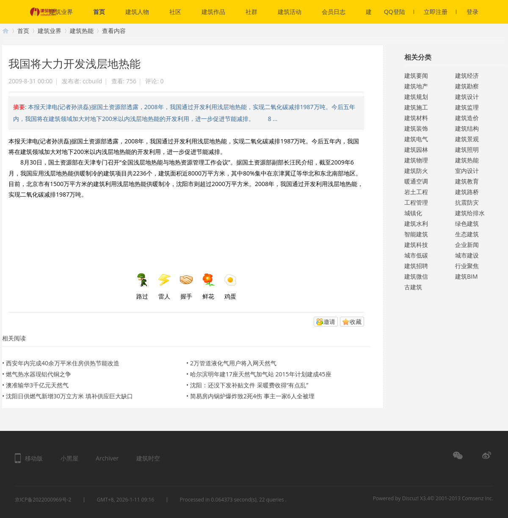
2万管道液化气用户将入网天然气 (233, 363)
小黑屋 (69, 458)
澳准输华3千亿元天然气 (37, 385)
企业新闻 (467, 245)
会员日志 (333, 12)
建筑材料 (416, 118)
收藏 (356, 322)
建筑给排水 (470, 213)
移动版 (34, 458)
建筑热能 (82, 31)
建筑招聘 (416, 266)
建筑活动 (289, 12)
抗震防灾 (467, 202)
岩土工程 (416, 192)
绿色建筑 (467, 223)
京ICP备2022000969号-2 (43, 499)
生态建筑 (467, 234)
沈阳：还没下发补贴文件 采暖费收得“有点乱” (249, 385)
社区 (175, 12)
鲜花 (208, 286)
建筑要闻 (416, 75)
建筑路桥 (467, 192)
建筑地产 (416, 86)
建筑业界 (61, 12)
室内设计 (467, 171)
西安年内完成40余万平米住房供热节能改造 (62, 363)
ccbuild (92, 81)
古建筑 (413, 287)
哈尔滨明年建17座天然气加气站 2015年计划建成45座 (260, 374)
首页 (99, 12)
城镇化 (413, 213)
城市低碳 (416, 255)
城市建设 (467, 255)
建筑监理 (467, 107)
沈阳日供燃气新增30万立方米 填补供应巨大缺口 (69, 396)
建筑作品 (213, 12)
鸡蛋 (230, 286)
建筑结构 (467, 128)
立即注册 (440, 12)
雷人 (164, 286)
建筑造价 (467, 118)
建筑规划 (416, 97)
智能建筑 (416, 234)
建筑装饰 (416, 128)
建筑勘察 (467, 86)
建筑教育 (467, 181)
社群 (251, 12)
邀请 (329, 322)
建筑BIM (466, 276)
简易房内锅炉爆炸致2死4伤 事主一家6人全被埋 (252, 396)
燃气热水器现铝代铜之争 (38, 374)
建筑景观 (467, 139)
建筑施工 (416, 107)
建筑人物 (137, 12)
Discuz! (410, 498)
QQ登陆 (399, 12)
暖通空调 (416, 181)
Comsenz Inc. (477, 498)
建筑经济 (467, 75)
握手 (186, 286)
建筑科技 (416, 245)
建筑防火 (416, 171)
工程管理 (416, 202)
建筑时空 (5, 31)
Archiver (107, 458)
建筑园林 (416, 149)
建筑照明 (467, 149)
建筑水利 (416, 223)
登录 (472, 12)
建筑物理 (416, 160)
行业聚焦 (467, 266)
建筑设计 (467, 97)
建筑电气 (416, 139)
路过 (142, 286)
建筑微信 (416, 276)
